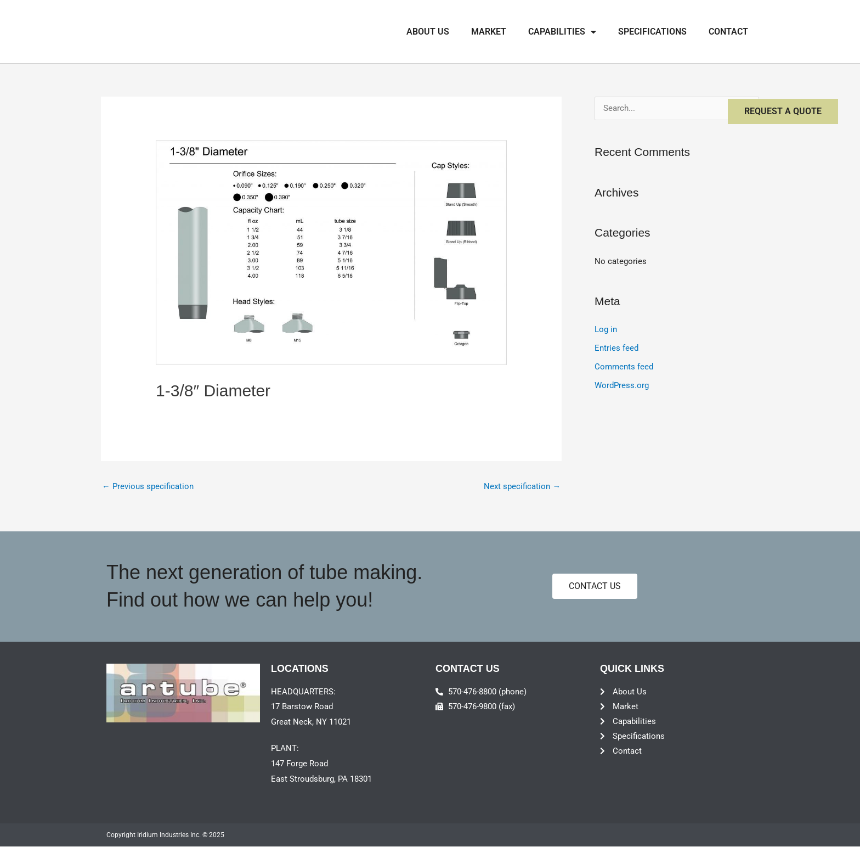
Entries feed (616, 349)
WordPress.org (622, 385)
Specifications (652, 31)
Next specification (522, 487)
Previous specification (148, 487)
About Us (427, 31)
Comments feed (624, 367)
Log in (606, 330)
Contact (728, 31)
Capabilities (562, 32)
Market (488, 31)
